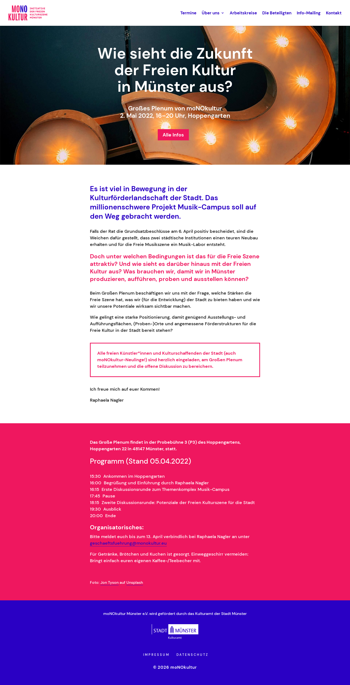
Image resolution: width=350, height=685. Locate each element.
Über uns (210, 13)
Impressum (156, 655)
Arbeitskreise (243, 13)
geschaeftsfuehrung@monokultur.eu (128, 543)
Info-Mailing (309, 13)
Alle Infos (173, 135)
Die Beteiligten (276, 13)
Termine (188, 13)
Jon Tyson (109, 582)
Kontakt (333, 13)
